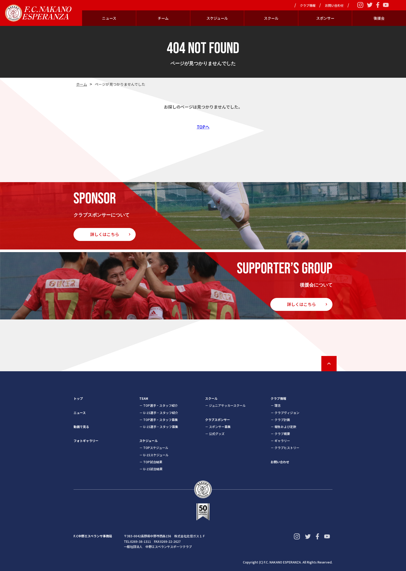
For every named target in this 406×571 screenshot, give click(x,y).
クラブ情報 (308, 5)
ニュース (109, 18)
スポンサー (325, 18)
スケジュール (217, 18)
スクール (271, 18)
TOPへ (203, 127)
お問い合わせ (334, 5)
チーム (163, 18)
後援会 (379, 18)
